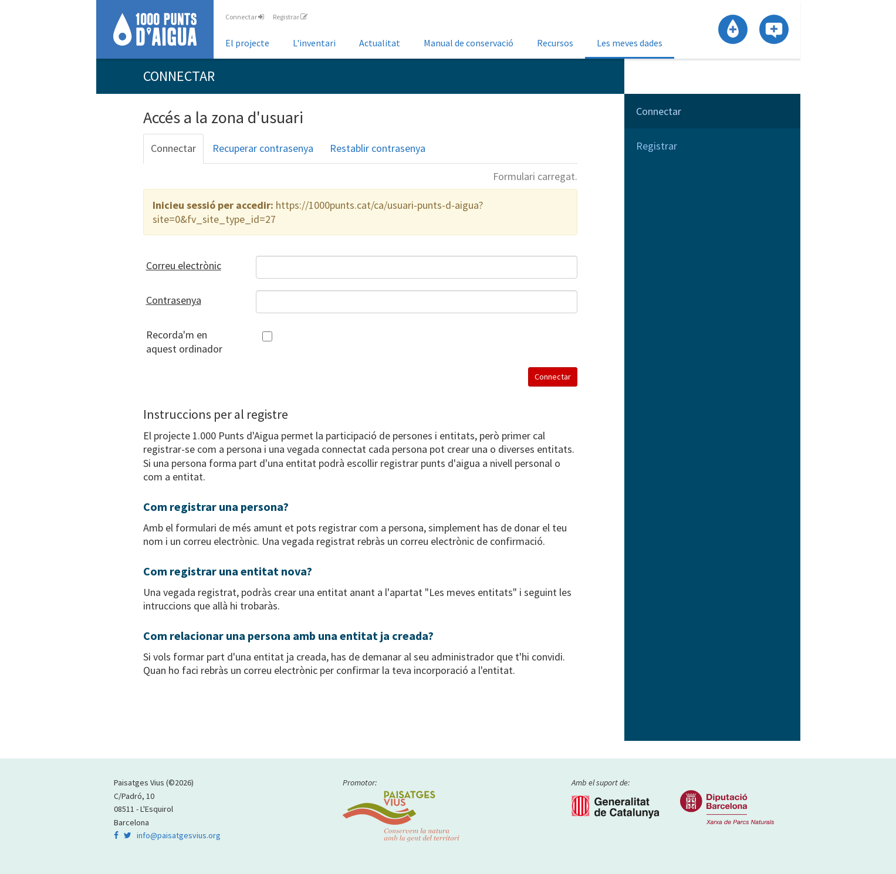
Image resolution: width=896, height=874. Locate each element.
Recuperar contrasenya (262, 148)
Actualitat (379, 43)
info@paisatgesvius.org (179, 835)
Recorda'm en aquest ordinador (184, 341)
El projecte (247, 43)
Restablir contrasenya (377, 148)
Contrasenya (173, 300)
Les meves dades (629, 43)
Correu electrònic (183, 265)
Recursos (555, 43)
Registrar (290, 16)
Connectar (244, 16)
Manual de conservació (468, 43)
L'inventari (314, 43)
